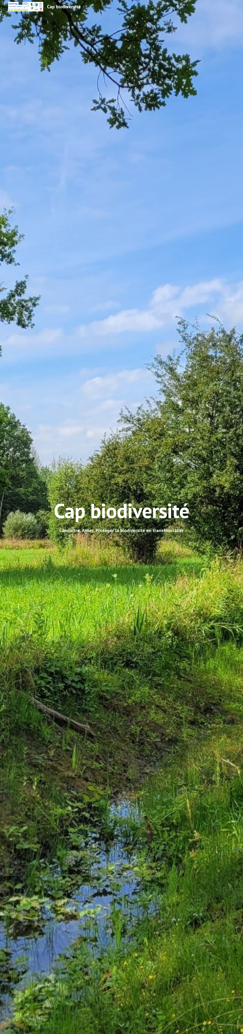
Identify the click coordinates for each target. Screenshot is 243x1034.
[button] (121, 1025)
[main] (121, 510)
